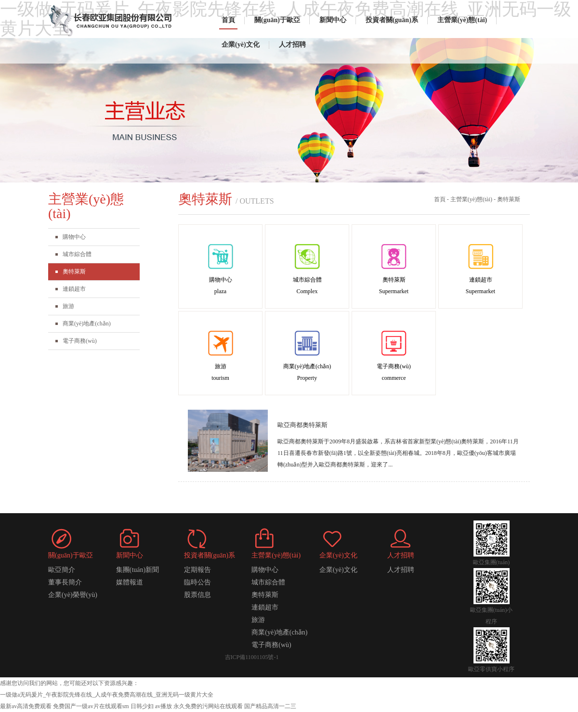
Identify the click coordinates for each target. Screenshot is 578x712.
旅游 (68, 306)
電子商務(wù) (80, 340)
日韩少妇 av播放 (151, 706)
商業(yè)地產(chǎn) (87, 323)
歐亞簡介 (61, 569)
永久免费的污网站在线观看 (208, 706)
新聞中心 (332, 20)
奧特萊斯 (74, 271)
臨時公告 (197, 582)
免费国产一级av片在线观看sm (91, 706)
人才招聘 (292, 44)
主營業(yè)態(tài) (462, 20)
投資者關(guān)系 (392, 20)
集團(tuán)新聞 (137, 569)
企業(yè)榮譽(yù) (72, 594)
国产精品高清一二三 (270, 706)
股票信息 (197, 594)
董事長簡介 (65, 582)
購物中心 (74, 236)
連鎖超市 (74, 288)
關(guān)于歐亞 (277, 20)
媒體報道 (129, 582)
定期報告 (197, 569)
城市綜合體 (77, 254)
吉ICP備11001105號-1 (252, 657)
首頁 (228, 20)
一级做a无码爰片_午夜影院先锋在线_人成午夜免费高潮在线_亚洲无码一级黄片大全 (106, 694)
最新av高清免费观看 (26, 706)
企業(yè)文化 (241, 44)
